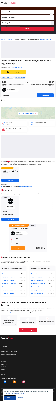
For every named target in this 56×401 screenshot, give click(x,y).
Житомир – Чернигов (45, 39)
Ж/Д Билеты (4, 364)
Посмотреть (45, 95)
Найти (27, 28)
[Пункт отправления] (27, 12)
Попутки (3, 374)
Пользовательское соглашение (8, 354)
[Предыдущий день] (2, 23)
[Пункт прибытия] (27, 17)
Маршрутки (3, 372)
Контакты (3, 349)
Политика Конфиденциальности (14, 393)
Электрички (3, 366)
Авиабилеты (4, 361)
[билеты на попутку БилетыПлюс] (7, 338)
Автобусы (3, 369)
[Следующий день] (52, 23)
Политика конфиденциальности (9, 351)
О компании (4, 346)
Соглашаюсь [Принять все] (10, 397)
